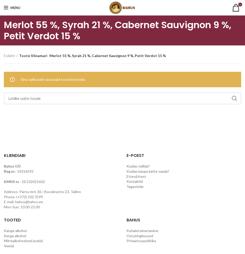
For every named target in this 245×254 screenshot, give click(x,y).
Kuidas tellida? (138, 166)
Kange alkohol (15, 230)
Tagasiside (135, 186)
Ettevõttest (136, 176)
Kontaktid (135, 181)
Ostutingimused (140, 236)
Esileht (9, 55)
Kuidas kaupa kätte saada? (148, 171)
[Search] (122, 98)
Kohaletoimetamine (142, 230)
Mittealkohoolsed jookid (23, 241)
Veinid (9, 246)
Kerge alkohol (15, 236)
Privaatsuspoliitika (141, 241)
